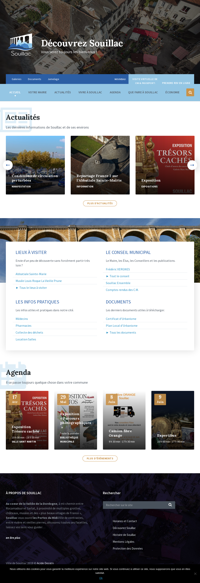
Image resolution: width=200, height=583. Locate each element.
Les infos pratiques (37, 302)
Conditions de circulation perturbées (35, 178)
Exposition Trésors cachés (25, 429)
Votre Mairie (37, 93)
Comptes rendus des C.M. (122, 290)
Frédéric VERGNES (118, 269)
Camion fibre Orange (120, 433)
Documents (34, 79)
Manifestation (21, 186)
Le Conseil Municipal (128, 252)
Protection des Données (128, 548)
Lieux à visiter (31, 252)
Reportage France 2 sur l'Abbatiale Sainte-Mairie (99, 178)
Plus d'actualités (100, 203)
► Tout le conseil (117, 276)
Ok (101, 578)
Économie (172, 93)
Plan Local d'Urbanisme (122, 325)
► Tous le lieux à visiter (31, 288)
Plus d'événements (100, 458)
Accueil (15, 92)
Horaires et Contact (125, 521)
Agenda (115, 92)
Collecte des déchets (29, 332)
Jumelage (53, 79)
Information (85, 186)
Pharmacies (23, 325)
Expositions (149, 186)
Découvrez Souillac (84, 43)
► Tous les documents (121, 332)
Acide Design (45, 563)
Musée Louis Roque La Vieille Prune (39, 281)
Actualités (62, 92)
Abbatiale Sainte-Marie (31, 274)
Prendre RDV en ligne (176, 83)
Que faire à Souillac (143, 93)
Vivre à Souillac (90, 93)
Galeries (16, 79)
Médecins (22, 319)
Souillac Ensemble (118, 283)
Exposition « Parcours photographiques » (75, 420)
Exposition (151, 180)
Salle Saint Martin (24, 441)
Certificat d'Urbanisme (121, 319)
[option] (35, 165)
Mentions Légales (123, 541)
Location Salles (26, 339)
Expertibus (166, 435)
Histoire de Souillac (124, 535)
